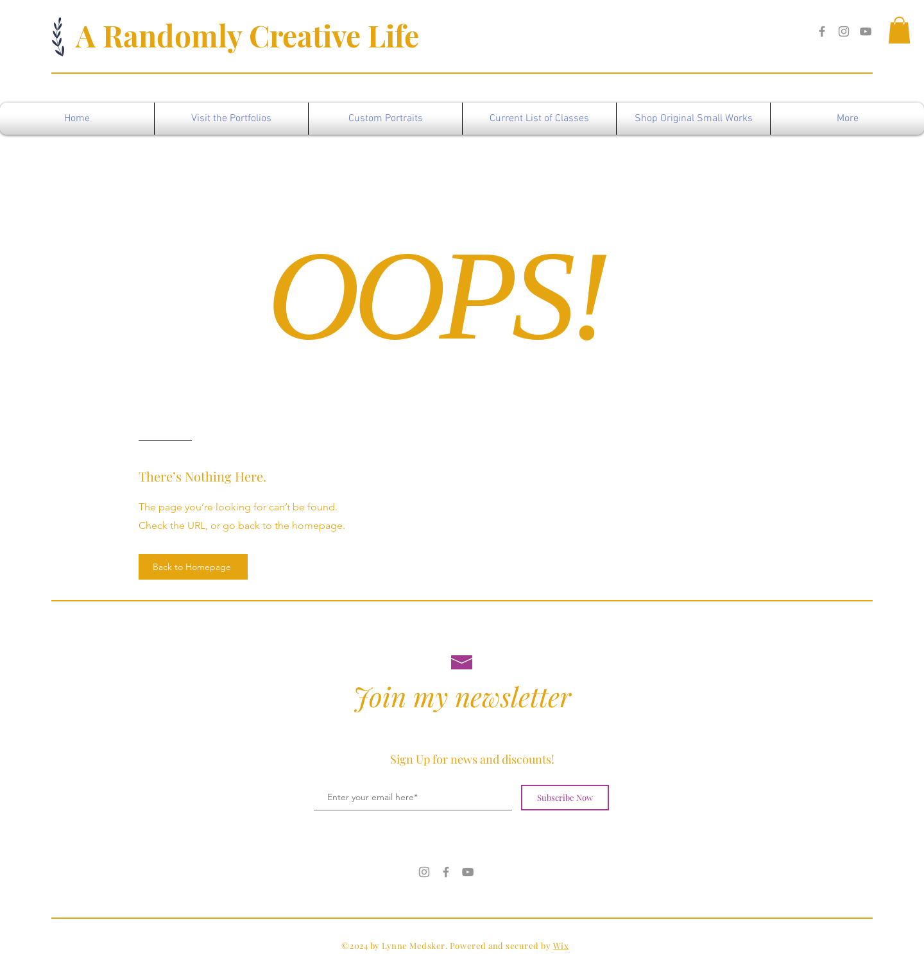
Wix (561, 945)
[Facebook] (822, 31)
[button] (899, 30)
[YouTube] (866, 31)
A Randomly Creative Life (247, 35)
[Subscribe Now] (565, 797)
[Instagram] (844, 31)
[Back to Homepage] (193, 567)
